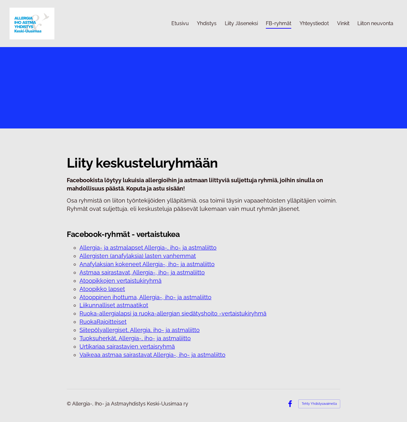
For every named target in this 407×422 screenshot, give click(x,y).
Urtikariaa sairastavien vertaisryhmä (127, 346)
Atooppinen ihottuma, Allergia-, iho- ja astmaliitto (145, 297)
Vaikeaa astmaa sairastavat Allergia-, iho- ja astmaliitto (152, 354)
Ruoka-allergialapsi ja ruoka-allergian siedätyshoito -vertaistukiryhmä (172, 313)
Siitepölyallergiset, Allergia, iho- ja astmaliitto (139, 330)
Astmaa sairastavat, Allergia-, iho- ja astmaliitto (142, 272)
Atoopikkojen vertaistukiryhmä (120, 280)
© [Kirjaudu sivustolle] (69, 404)
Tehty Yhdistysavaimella (319, 403)
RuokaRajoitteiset (103, 321)
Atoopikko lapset (102, 289)
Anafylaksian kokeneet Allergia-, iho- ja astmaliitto (147, 264)
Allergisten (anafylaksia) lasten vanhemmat (137, 256)
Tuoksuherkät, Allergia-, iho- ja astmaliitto (135, 338)
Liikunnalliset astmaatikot (113, 305)
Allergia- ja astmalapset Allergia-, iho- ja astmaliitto (148, 247)
